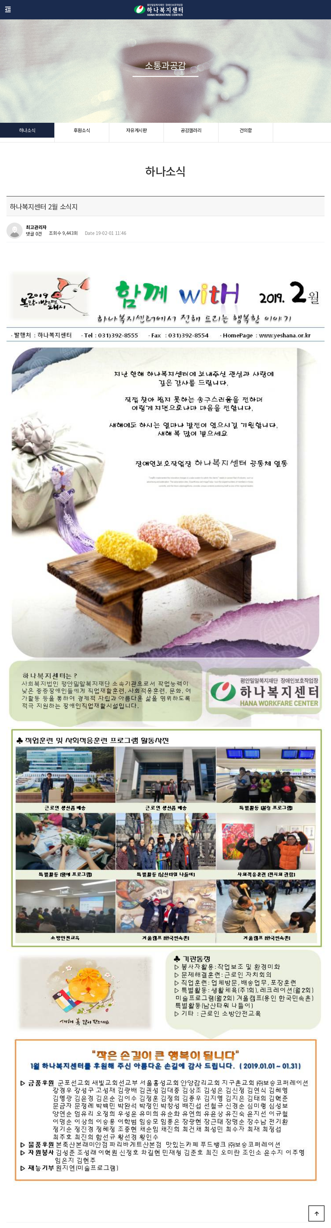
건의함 (245, 132)
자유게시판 (136, 132)
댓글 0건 (34, 234)
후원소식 (82, 132)
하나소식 (27, 132)
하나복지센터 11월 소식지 (58, 1037)
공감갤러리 (191, 132)
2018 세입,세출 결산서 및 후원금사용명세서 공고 (79, 1021)
